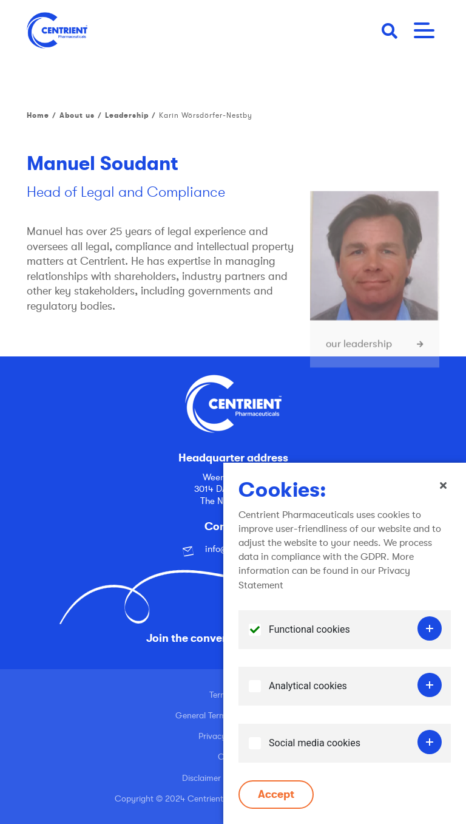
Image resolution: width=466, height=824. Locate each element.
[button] (389, 30)
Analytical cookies (308, 695)
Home (38, 115)
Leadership (127, 115)
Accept (276, 804)
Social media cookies (314, 752)
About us (77, 115)
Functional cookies (309, 639)
